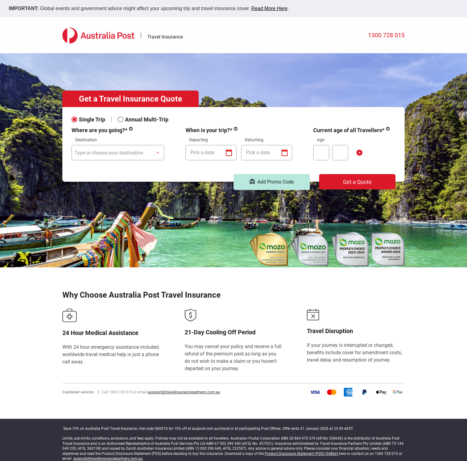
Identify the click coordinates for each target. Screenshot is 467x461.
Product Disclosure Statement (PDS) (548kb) (302, 454)
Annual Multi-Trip (146, 119)
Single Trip (92, 119)
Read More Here (269, 8)
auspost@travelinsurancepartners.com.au (184, 392)
